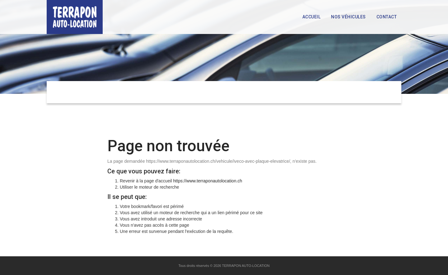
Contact (386, 16)
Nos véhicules (348, 16)
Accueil (311, 16)
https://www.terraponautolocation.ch (207, 180)
